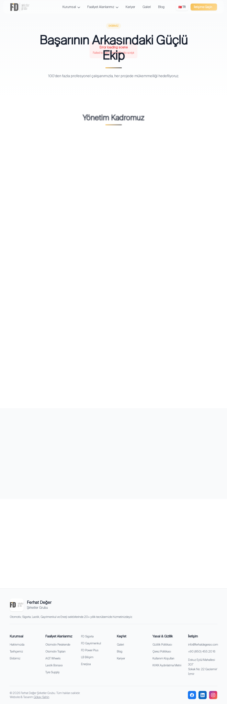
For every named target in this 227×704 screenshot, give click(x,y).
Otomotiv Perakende (57, 644)
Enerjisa (86, 664)
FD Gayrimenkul (91, 643)
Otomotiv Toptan (55, 651)
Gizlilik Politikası (162, 644)
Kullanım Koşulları (163, 658)
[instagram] (213, 695)
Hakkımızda (17, 644)
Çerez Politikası (161, 651)
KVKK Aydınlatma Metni (166, 665)
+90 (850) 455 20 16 (201, 651)
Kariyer (121, 658)
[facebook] (192, 695)
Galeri (120, 644)
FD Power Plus (90, 650)
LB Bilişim (87, 657)
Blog (119, 651)
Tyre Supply (52, 672)
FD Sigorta (87, 636)
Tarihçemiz (16, 651)
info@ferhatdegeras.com (203, 644)
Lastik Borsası (54, 665)
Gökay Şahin (41, 697)
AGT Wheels (53, 658)
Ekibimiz (15, 658)
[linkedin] (202, 695)
